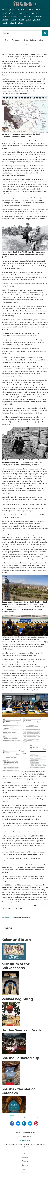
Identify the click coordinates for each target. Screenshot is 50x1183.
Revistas (24, 40)
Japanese (5, 16)
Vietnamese (37, 16)
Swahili (13, 23)
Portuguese (16, 16)
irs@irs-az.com (25, 1141)
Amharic (5, 20)
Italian (38, 10)
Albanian (37, 20)
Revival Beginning (17, 999)
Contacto (25, 44)
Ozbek (21, 23)
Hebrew (21, 20)
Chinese (35, 13)
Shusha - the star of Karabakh (18, 1091)
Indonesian (27, 16)
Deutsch (30, 10)
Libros (41, 40)
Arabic (12, 13)
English (4, 10)
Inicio (7, 40)
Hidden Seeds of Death (21, 1030)
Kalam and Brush (16, 940)
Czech (20, 13)
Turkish (4, 13)
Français (21, 10)
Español (27, 13)
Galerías (33, 40)
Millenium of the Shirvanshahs (16, 966)
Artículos (15, 40)
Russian (12, 10)
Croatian (5, 23)
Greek (29, 20)
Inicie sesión (6, 917)
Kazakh (13, 20)
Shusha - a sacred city (20, 1058)
